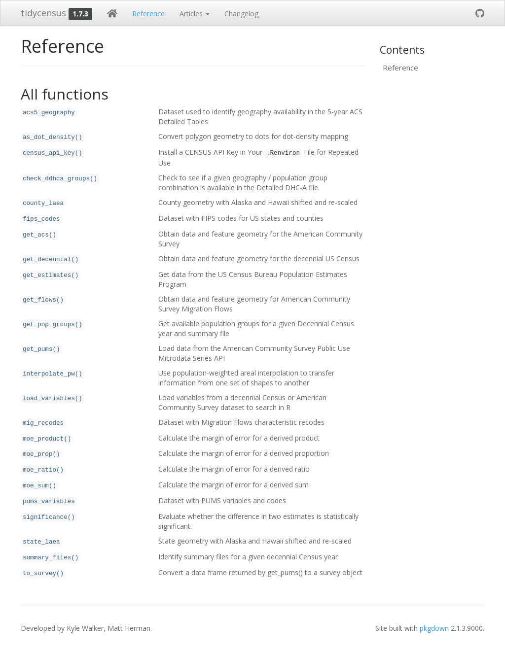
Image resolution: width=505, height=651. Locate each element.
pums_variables (49, 501)
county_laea (43, 203)
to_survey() (43, 573)
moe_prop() (41, 454)
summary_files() (50, 557)
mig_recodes (43, 423)
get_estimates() (50, 275)
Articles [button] (195, 13)
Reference (148, 13)
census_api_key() (52, 153)
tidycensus (43, 13)
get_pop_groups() (52, 324)
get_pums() (41, 349)
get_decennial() (50, 259)
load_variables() (52, 398)
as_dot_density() (52, 137)
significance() (49, 517)
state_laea (41, 542)
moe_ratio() (43, 470)
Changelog (241, 13)
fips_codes (41, 219)
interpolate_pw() (52, 374)
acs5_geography (49, 112)
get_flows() (43, 300)
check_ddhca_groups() (60, 178)
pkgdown (434, 628)
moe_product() (47, 439)
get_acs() (39, 235)
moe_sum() (39, 485)
